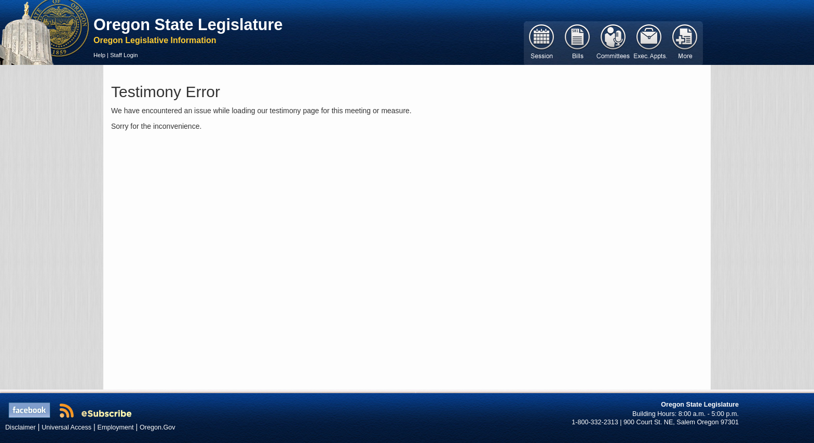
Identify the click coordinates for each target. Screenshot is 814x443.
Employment (116, 427)
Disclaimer (20, 427)
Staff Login (124, 55)
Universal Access (66, 427)
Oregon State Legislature (188, 24)
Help (99, 55)
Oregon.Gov (157, 427)
